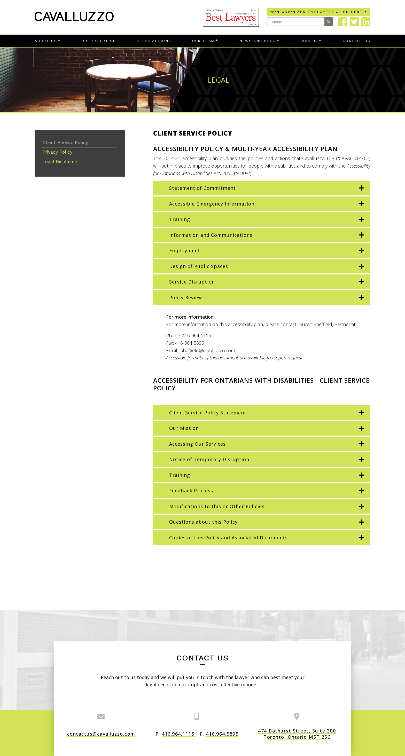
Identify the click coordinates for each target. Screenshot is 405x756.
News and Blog (257, 41)
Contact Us (356, 41)
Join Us (309, 41)
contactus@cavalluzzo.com (101, 734)
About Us (46, 41)
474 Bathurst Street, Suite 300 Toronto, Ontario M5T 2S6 (297, 734)
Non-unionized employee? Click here (316, 12)
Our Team (203, 41)
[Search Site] (300, 21)
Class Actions (154, 41)
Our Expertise (98, 41)
